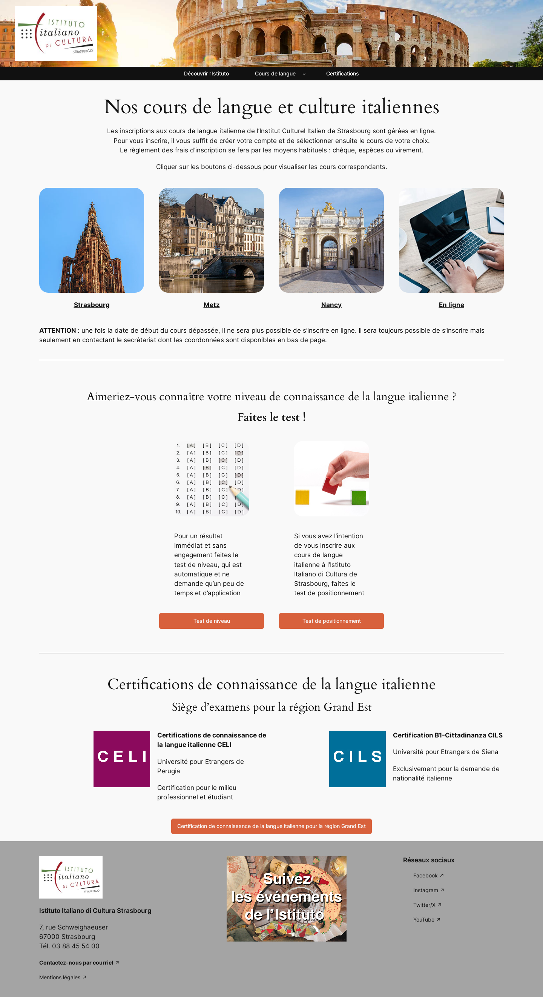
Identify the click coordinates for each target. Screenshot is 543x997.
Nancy (331, 305)
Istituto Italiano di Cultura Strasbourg (95, 910)
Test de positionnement (331, 621)
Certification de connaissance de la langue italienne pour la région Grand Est (271, 826)
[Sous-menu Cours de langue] (304, 73)
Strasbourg (92, 305)
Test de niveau (211, 621)
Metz (212, 305)
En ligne (451, 305)
